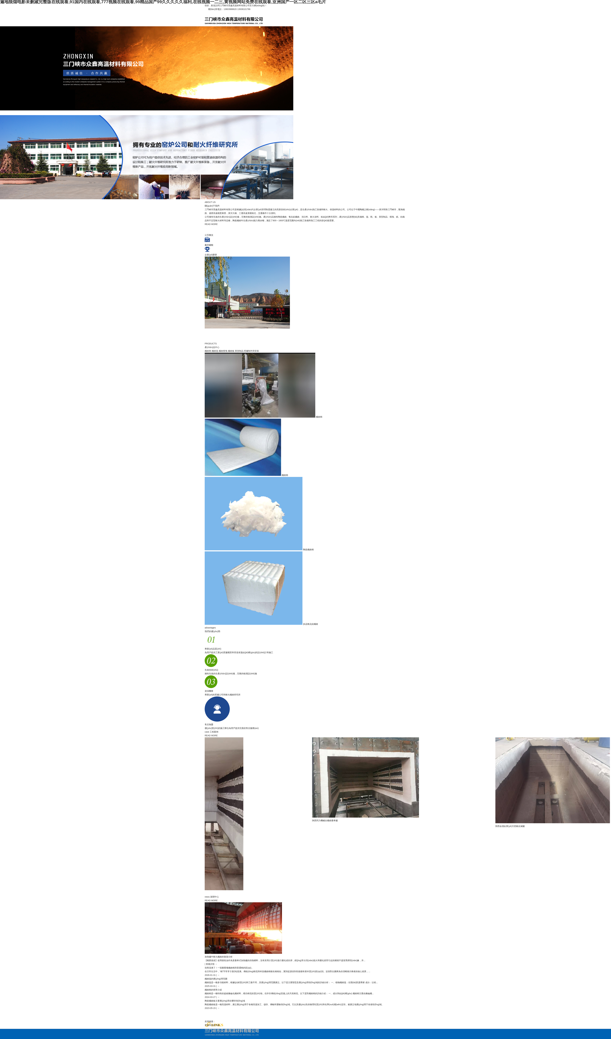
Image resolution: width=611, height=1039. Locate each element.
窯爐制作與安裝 (251, 351)
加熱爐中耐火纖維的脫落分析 (218, 957)
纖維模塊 (223, 351)
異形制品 (239, 351)
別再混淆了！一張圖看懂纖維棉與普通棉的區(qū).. (228, 968)
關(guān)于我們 (212, 206)
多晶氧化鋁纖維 (310, 624)
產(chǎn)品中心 (212, 347)
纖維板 (231, 351)
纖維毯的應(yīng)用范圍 (216, 979)
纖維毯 (215, 351)
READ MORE (211, 224)
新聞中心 (214, 897)
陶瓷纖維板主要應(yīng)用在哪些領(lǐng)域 (225, 1001)
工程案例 (214, 732)
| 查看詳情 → (211, 964)
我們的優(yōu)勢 (212, 631)
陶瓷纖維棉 (308, 549)
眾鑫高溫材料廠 (212, 1025)
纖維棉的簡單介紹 (213, 990)
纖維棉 (208, 351)
